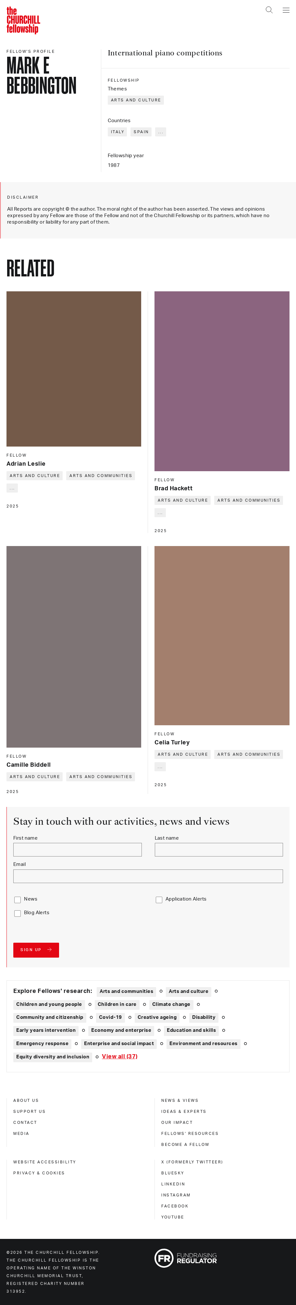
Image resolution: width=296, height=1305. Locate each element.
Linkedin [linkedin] (173, 1184)
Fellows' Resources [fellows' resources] (190, 1134)
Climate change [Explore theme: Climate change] (171, 1004)
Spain (141, 132)
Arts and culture (136, 100)
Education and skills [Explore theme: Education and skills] (191, 1030)
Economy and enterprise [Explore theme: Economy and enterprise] (121, 1030)
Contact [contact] (25, 1122)
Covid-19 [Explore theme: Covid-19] (110, 1017)
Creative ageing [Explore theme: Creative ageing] (157, 1017)
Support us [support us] (29, 1111)
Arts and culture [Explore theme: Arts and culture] (188, 991)
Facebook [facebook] (175, 1206)
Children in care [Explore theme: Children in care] (117, 1004)
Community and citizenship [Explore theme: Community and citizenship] (49, 1017)
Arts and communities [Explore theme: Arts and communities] (126, 991)
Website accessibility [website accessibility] (44, 1162)
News (30, 899)
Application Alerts (186, 899)
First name (25, 838)
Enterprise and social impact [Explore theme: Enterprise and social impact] (119, 1043)
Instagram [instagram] (176, 1195)
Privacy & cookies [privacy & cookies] (39, 1173)
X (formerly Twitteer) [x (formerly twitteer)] (192, 1162)
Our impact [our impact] (177, 1122)
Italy (118, 132)
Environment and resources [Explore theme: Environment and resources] (203, 1043)
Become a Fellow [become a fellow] (185, 1145)
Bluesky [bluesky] (172, 1173)
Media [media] (21, 1134)
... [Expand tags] (161, 132)
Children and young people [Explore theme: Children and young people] (49, 1004)
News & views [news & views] (180, 1100)
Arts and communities (100, 476)
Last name (167, 838)
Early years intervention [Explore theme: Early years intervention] (46, 1030)
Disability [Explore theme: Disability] (204, 1017)
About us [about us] (26, 1100)
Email (19, 864)
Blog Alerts (36, 912)
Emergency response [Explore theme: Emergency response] (42, 1043)
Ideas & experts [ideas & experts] (184, 1111)
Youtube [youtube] (172, 1217)
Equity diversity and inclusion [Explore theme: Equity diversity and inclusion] (52, 1056)
